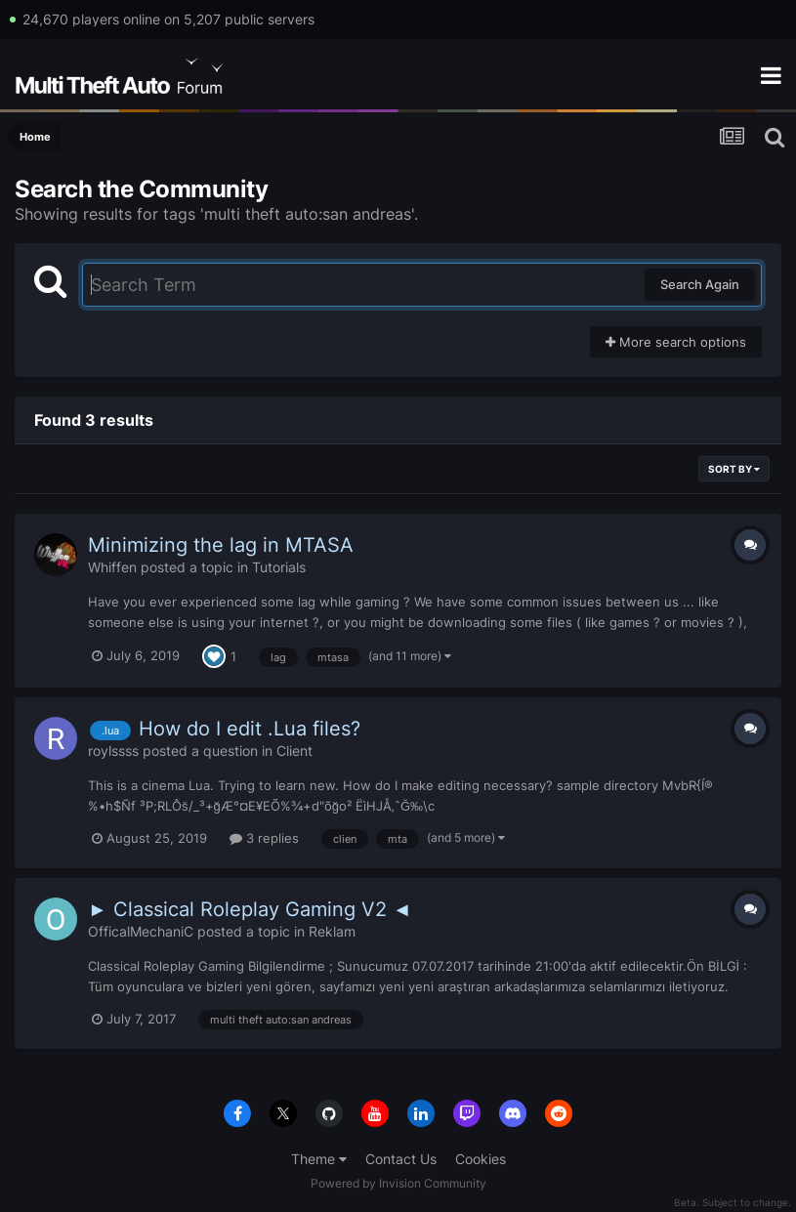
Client (294, 750)
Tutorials (279, 567)
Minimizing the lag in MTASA (221, 545)
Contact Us (401, 1158)
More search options (676, 342)
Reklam (332, 931)
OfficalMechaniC (140, 931)
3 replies (264, 838)
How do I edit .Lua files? (249, 728)
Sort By (734, 469)
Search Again (699, 284)
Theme (319, 1158)
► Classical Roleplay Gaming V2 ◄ (250, 909)
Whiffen (112, 567)
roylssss (113, 750)
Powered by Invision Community (398, 1183)
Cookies (480, 1158)
